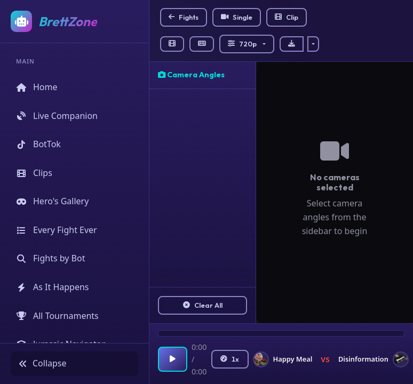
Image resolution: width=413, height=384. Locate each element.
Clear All (203, 305)
